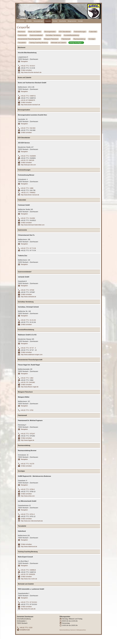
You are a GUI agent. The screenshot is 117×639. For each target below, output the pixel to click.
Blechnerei (21, 31)
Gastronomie (22, 35)
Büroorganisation (50, 31)
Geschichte (62, 21)
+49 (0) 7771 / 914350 (27, 218)
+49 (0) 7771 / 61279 (27, 464)
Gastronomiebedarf (36, 35)
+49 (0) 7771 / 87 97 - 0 (28, 348)
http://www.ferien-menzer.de (30, 195)
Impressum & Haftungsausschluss (78, 629)
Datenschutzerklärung (64, 629)
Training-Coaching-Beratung (38, 42)
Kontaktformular (24, 630)
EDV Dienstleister (64, 31)
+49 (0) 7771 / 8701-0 (27, 514)
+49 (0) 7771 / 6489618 (28, 570)
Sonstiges (92, 39)
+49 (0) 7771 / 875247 (27, 433)
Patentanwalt (66, 39)
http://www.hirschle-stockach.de (31, 72)
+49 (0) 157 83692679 (27, 100)
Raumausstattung (79, 39)
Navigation (24, 61)
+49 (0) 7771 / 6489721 (28, 96)
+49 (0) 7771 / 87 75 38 (28, 248)
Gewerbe (48, 21)
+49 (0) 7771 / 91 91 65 (28, 320)
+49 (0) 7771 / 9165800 (28, 156)
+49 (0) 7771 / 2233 (25, 627)
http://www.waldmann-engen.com (32, 354)
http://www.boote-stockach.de (30, 104)
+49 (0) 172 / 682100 (27, 160)
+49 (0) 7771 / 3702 (26, 410)
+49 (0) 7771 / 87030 (27, 290)
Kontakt (80, 21)
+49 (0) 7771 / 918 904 (27, 128)
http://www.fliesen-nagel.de (29, 387)
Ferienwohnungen (80, 31)
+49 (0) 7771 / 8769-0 (27, 489)
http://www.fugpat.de (27, 440)
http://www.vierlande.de (28, 296)
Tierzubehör (22, 42)
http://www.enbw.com (28, 496)
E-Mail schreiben (26, 70)
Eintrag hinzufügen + (76, 42)
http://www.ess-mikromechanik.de (32, 521)
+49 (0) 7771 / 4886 (26, 188)
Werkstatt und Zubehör (58, 42)
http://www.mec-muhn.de (29, 579)
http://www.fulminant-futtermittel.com (33, 225)
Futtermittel (93, 31)
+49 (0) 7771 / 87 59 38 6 (28, 602)
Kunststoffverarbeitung (71, 35)
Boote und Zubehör (34, 31)
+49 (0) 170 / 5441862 (27, 382)
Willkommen (20, 21)
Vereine (55, 21)
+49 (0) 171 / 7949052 (27, 192)
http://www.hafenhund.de (29, 546)
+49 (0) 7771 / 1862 (26, 378)
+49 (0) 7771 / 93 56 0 (27, 66)
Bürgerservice (72, 21)
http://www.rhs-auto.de (28, 609)
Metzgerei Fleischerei (51, 39)
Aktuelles (29, 21)
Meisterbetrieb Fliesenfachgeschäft (29, 39)
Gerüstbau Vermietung (53, 35)
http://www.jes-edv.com (28, 165)
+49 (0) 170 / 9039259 (27, 574)
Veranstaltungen (38, 21)
